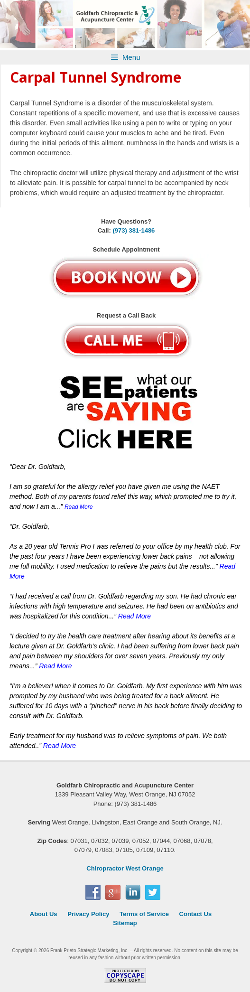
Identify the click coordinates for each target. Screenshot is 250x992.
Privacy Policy (88, 913)
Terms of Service (144, 913)
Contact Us (195, 913)
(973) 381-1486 (133, 230)
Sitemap (125, 922)
